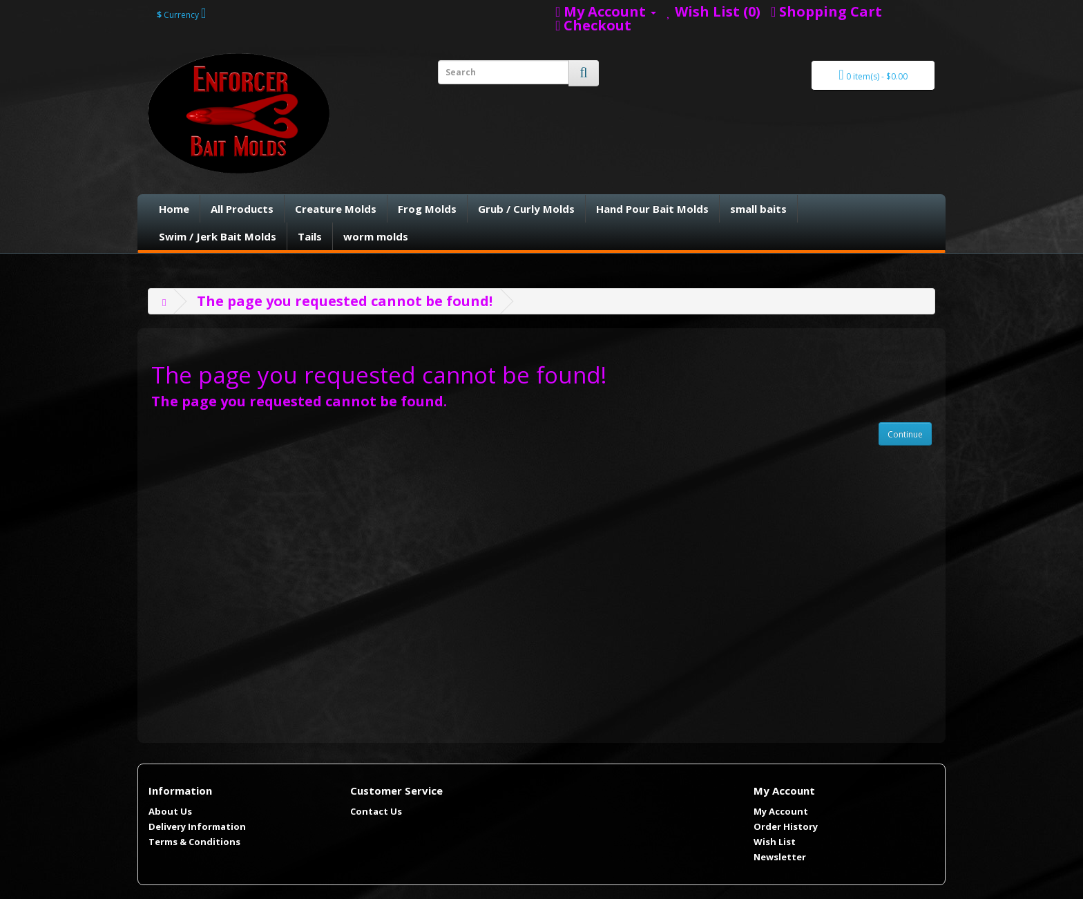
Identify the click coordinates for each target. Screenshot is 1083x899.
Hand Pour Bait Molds (652, 209)
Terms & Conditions (194, 841)
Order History (786, 826)
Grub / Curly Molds (526, 209)
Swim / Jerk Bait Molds (217, 236)
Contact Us (376, 811)
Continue (905, 434)
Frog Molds (427, 209)
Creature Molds (335, 209)
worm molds (375, 236)
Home (174, 209)
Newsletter (780, 857)
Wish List (775, 841)
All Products (242, 209)
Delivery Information (197, 826)
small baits (758, 209)
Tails (310, 236)
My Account (781, 811)
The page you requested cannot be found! (344, 301)
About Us (170, 811)
